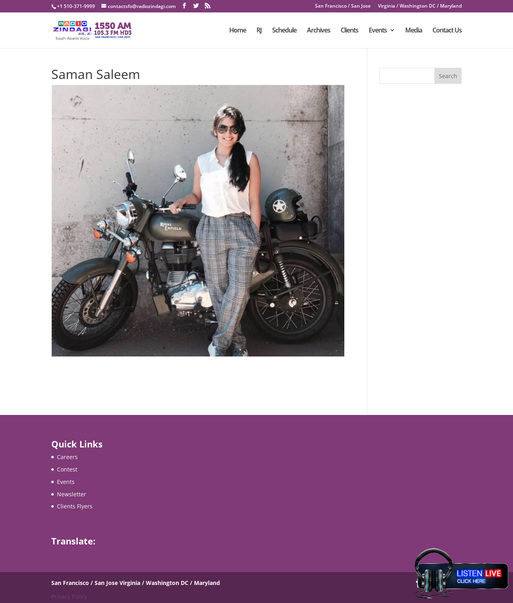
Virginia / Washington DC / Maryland (420, 6)
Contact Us (447, 30)
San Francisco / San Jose (343, 6)
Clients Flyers (75, 506)
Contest (67, 469)
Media (413, 30)
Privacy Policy (69, 596)
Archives (318, 30)
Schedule (284, 30)
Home (237, 30)
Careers (67, 457)
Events (378, 30)
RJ (259, 30)
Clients (349, 30)
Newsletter (71, 494)
